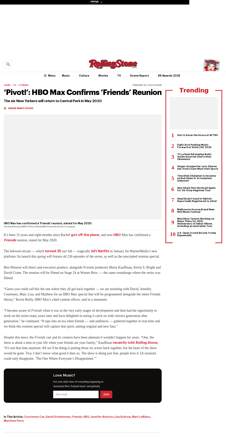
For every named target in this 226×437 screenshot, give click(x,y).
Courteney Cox (34, 416)
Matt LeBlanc (141, 416)
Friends (10, 240)
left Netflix (100, 251)
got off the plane (85, 235)
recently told (135, 342)
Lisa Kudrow (122, 416)
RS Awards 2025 (169, 75)
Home (7, 85)
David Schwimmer (58, 416)
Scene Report (139, 75)
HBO (117, 235)
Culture (84, 75)
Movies (103, 75)
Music (66, 75)
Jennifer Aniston (101, 416)
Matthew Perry (14, 420)
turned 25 (53, 251)
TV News (24, 85)
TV (119, 75)
